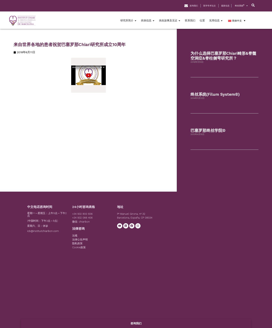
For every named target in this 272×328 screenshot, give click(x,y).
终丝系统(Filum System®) (215, 94)
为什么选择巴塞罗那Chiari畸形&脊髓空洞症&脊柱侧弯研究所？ (223, 56)
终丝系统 (241, 6)
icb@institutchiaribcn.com (43, 231)
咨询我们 (136, 323)
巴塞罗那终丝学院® (208, 130)
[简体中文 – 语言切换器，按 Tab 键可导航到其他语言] (236, 20)
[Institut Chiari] (203, 231)
